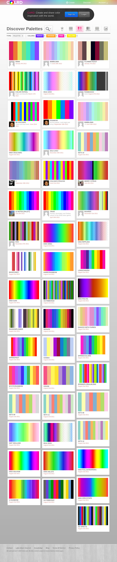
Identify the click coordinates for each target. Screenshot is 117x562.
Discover (87, 2)
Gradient (88, 29)
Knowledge (38, 548)
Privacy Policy (74, 548)
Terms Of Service (59, 548)
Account (102, 2)
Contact (10, 548)
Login (84, 14)
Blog (47, 548)
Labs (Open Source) (23, 548)
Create (72, 2)
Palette (79, 29)
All (62, 29)
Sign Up (71, 14)
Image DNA (106, 29)
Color (71, 29)
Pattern (97, 29)
